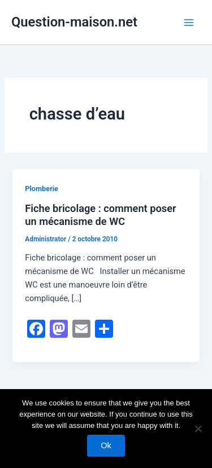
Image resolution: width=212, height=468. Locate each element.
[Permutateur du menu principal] (189, 22)
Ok (106, 445)
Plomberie (41, 188)
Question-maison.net (74, 22)
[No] (198, 428)
